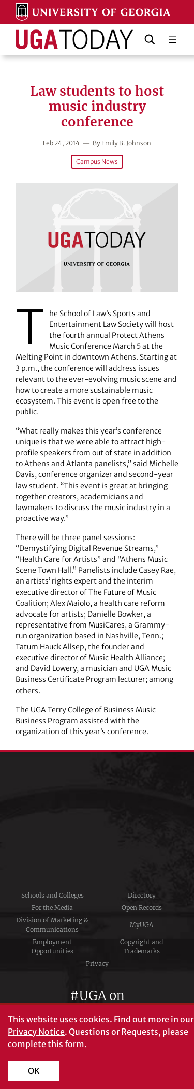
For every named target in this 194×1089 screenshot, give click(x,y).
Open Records (142, 908)
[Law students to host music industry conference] (97, 237)
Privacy (97, 963)
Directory (142, 895)
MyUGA (141, 925)
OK (34, 1071)
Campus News (97, 162)
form (74, 1044)
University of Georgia (97, 820)
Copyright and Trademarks (141, 946)
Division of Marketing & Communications (52, 924)
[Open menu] (172, 39)
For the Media (52, 908)
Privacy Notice (36, 1031)
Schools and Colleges (52, 895)
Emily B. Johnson (126, 143)
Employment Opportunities (52, 946)
